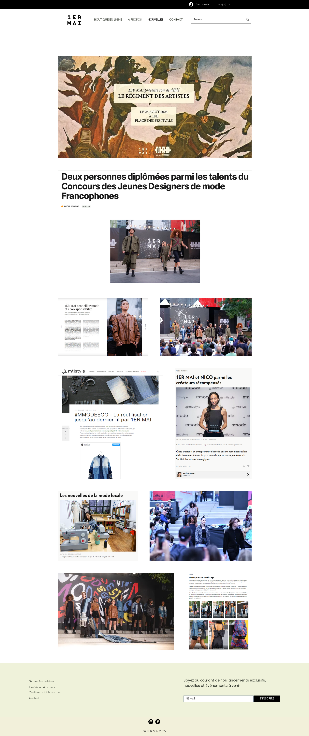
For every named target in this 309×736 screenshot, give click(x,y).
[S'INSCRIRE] (267, 699)
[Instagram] (150, 721)
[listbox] (223, 4)
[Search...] (216, 19)
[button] (223, 4)
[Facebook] (157, 721)
